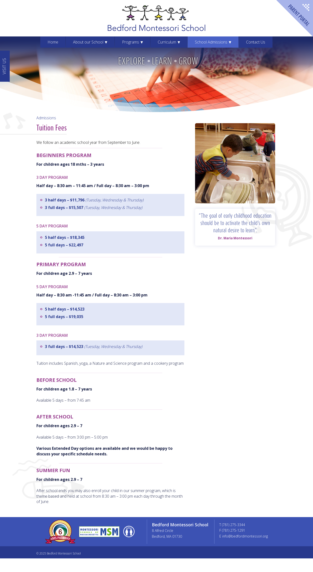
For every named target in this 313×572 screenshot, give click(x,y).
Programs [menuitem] (130, 42)
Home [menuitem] (53, 42)
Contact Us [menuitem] (255, 42)
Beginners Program (63, 155)
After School (54, 416)
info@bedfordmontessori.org (245, 536)
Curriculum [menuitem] (167, 42)
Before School (56, 380)
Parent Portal (294, 18)
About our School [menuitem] (88, 42)
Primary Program (61, 264)
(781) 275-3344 (233, 524)
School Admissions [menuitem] (211, 42)
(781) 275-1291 (233, 530)
